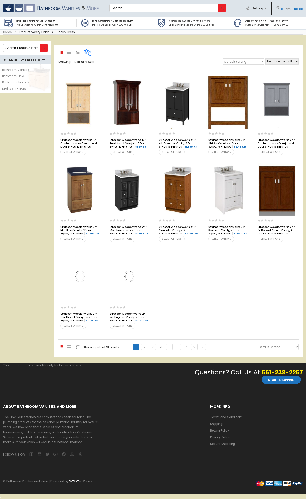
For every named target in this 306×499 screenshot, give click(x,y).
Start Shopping (281, 380)
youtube (71, 454)
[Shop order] (243, 61)
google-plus (55, 454)
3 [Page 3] (153, 347)
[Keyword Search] (164, 8)
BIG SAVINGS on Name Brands (113, 21)
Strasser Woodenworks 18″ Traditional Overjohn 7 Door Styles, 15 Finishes (128, 143)
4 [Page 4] (161, 347)
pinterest (63, 454)
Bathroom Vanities (15, 70)
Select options (73, 152)
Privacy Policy (220, 437)
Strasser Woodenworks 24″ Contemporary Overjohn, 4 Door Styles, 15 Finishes (276, 143)
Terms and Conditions (226, 417)
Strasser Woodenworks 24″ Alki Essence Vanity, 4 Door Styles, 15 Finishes (178, 143)
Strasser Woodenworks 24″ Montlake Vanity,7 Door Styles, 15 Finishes (79, 230)
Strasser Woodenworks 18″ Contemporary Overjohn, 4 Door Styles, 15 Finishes (78, 143)
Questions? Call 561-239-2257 (266, 21)
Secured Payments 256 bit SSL (190, 21)
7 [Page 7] (186, 347)
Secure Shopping (222, 444)
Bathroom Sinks (13, 76)
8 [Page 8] (194, 347)
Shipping (216, 423)
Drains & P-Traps (14, 89)
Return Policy (219, 430)
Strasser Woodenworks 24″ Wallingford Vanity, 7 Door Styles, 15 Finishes (129, 317)
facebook (31, 454)
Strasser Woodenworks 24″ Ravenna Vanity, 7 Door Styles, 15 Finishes (227, 230)
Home (7, 32)
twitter (47, 454)
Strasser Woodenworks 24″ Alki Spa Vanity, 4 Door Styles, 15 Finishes (227, 143)
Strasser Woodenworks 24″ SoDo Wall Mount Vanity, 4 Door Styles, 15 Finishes (276, 230)
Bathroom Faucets (15, 82)
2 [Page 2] (144, 347)
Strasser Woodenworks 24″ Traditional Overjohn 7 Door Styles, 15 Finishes (79, 317)
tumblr (80, 454)
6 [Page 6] (178, 347)
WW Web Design (81, 481)
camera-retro (39, 454)
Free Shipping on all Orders (36, 21)
